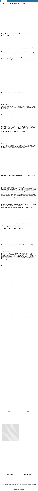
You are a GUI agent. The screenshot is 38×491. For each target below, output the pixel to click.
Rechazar (16, 489)
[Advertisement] (19, 10)
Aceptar (21, 489)
